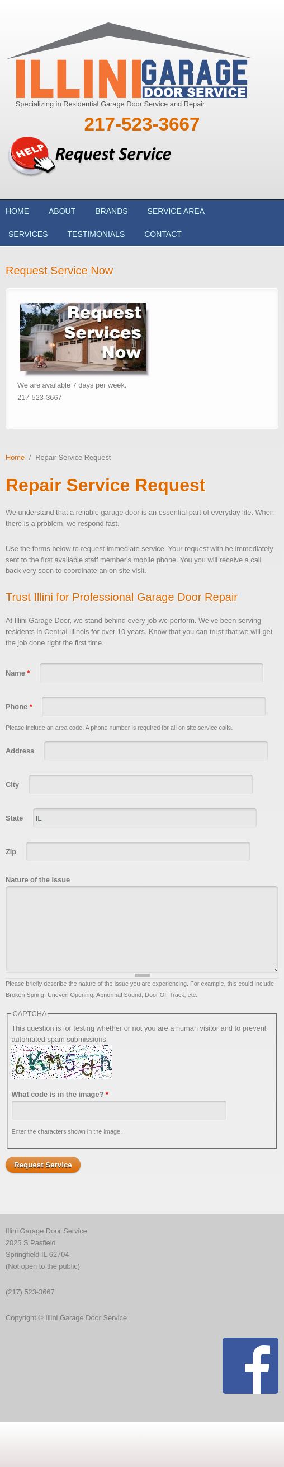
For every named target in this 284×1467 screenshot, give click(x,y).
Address (21, 751)
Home (17, 211)
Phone (19, 706)
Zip (12, 851)
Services (28, 234)
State (15, 818)
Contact (163, 234)
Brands (111, 211)
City (13, 784)
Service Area (176, 211)
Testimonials (96, 234)
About (62, 211)
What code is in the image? (59, 1094)
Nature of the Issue (38, 879)
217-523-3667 (142, 124)
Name (18, 673)
